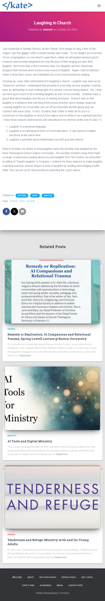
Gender (11, 329)
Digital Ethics (69, 577)
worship (30, 201)
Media (35, 195)
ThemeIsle (63, 593)
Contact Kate (75, 585)
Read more (25, 355)
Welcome (17, 577)
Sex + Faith (87, 577)
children (14, 201)
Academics (45, 585)
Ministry (48, 195)
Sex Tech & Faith (47, 577)
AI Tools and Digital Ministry (29, 441)
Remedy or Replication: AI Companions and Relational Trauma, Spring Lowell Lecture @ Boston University (49, 336)
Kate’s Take (28, 585)
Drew (22, 201)
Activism (22, 195)
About (30, 577)
